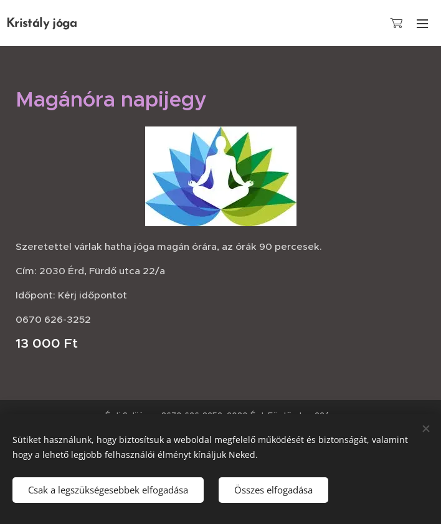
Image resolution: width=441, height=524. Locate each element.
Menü (422, 23)
